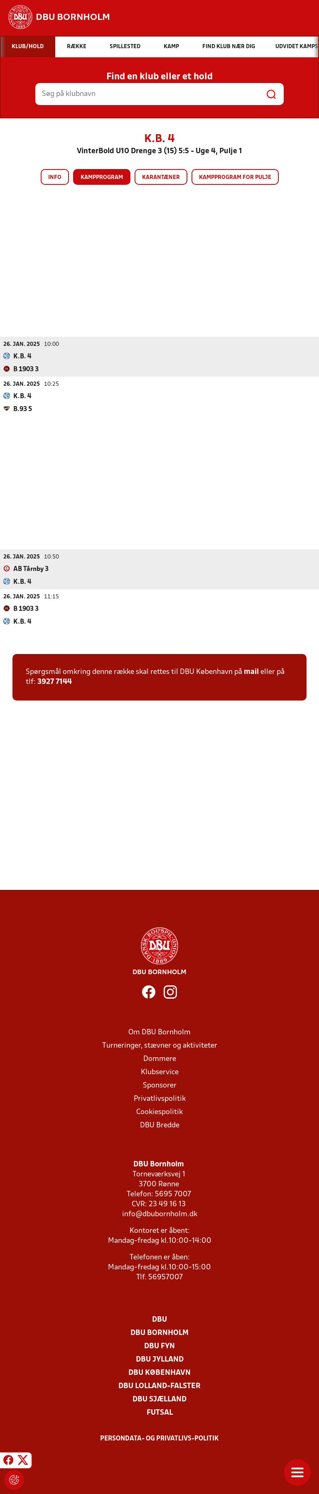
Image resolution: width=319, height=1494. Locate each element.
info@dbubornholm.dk (159, 1214)
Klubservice (160, 1072)
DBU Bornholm (159, 1333)
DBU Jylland (160, 1359)
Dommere (159, 1059)
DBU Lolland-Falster (159, 1386)
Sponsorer (160, 1085)
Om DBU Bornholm (159, 1032)
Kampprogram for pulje (235, 177)
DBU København (159, 1372)
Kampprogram (102, 177)
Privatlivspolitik (160, 1098)
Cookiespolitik (159, 1112)
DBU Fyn (159, 1346)
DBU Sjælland (159, 1399)
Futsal (160, 1412)
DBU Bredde (159, 1125)
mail (251, 672)
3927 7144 (54, 682)
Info (54, 177)
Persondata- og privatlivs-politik (159, 1439)
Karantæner (161, 177)
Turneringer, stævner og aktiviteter (159, 1045)
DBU (159, 1319)
